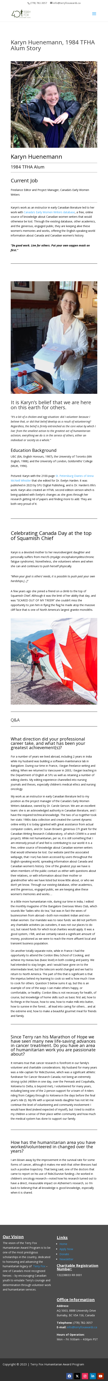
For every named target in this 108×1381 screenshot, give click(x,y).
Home (63, 1244)
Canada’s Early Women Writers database (49, 212)
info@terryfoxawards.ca (82, 1327)
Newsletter (66, 1259)
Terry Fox (39, 1266)
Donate (64, 1254)
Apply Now (66, 1249)
